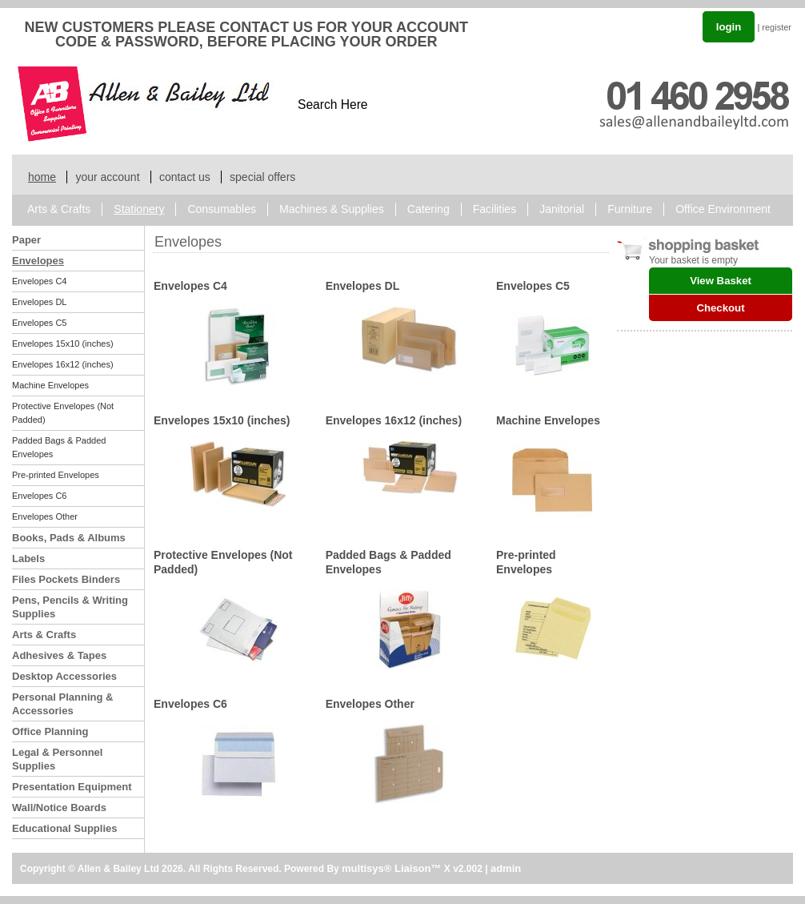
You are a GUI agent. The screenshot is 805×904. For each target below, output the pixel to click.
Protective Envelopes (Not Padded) (63, 412)
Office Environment (723, 209)
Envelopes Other (45, 516)
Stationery (139, 209)
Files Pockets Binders (66, 579)
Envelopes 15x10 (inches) (63, 343)
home (42, 177)
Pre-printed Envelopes (55, 475)
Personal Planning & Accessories (62, 704)
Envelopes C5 (39, 322)
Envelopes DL (39, 302)
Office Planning (50, 731)
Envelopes (38, 261)
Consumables (221, 209)
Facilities (494, 209)
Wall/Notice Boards (59, 808)
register (776, 27)
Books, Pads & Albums (69, 538)
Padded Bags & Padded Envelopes (59, 447)
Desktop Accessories (64, 676)
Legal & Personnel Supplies (57, 759)
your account (107, 177)
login (729, 27)
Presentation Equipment (72, 787)
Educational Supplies (64, 828)
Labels (28, 558)
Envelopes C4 (39, 281)
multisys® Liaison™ (391, 868)
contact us (184, 177)
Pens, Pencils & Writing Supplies (70, 607)
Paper (26, 240)
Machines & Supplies (331, 209)
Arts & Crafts (58, 209)
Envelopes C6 (39, 495)
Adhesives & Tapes (59, 655)
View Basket (720, 281)
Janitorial (561, 209)
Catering (428, 209)
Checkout (720, 308)
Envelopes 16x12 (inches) (63, 364)
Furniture (629, 209)
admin (506, 868)
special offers (262, 177)
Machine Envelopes (50, 385)
